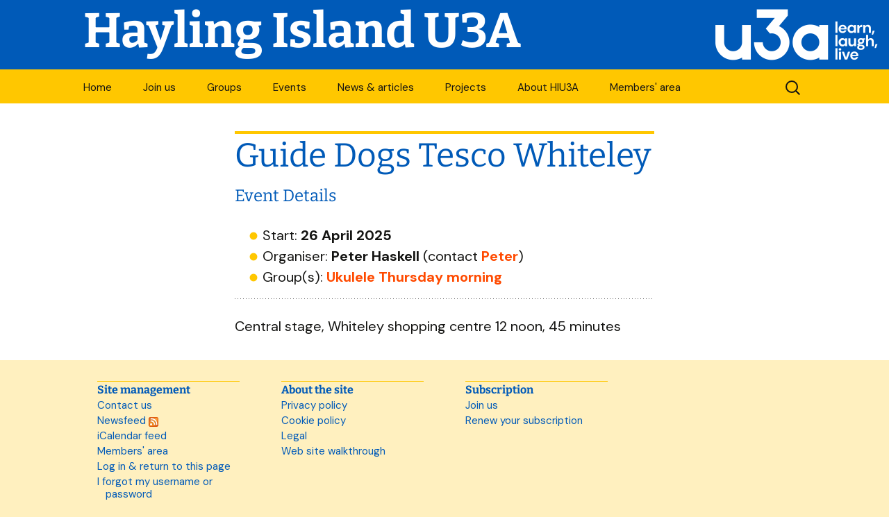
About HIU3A (548, 87)
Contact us (124, 405)
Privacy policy (314, 405)
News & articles (376, 87)
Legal (294, 436)
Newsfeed (127, 420)
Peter (499, 256)
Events (289, 87)
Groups (224, 87)
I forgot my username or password (155, 488)
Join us (159, 87)
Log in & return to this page (164, 466)
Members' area (645, 87)
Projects (465, 87)
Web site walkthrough (333, 451)
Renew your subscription (524, 420)
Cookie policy (313, 420)
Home (97, 87)
